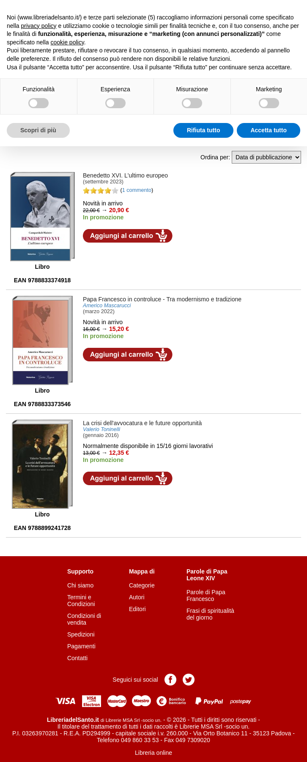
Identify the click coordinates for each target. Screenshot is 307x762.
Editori (137, 609)
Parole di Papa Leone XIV (206, 575)
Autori (137, 597)
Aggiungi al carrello (128, 236)
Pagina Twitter (189, 680)
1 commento (136, 190)
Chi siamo (80, 585)
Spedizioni (81, 634)
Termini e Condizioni (81, 600)
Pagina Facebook (170, 680)
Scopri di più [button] (38, 130)
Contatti (77, 658)
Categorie (142, 585)
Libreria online (153, 752)
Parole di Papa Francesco (205, 595)
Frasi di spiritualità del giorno (210, 614)
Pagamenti (81, 646)
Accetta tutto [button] (268, 130)
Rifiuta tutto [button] (203, 130)
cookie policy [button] (67, 42)
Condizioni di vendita (84, 619)
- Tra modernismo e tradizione (162, 299)
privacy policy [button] (38, 25)
